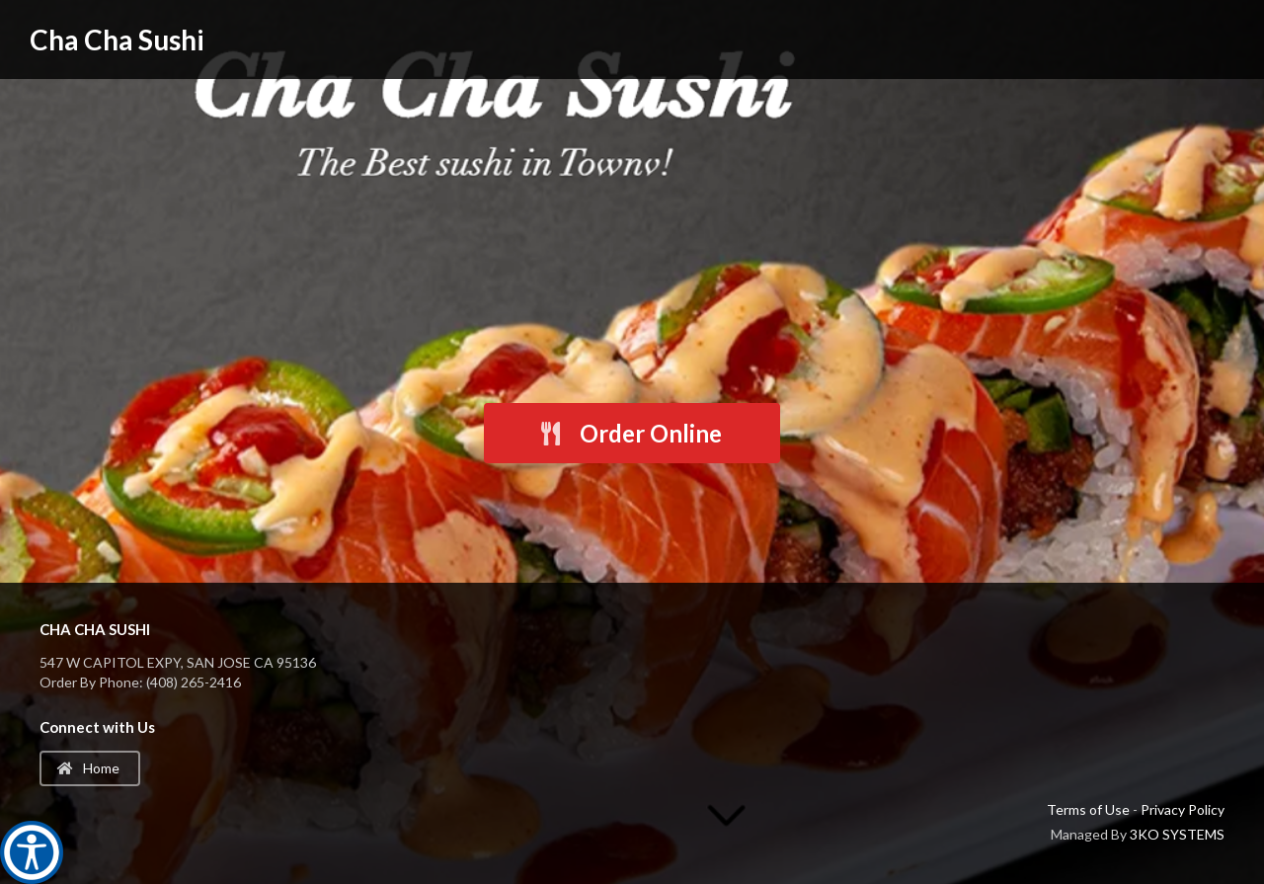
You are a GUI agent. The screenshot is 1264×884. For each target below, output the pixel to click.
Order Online (630, 433)
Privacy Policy (1182, 809)
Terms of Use (1088, 809)
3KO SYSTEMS (1177, 834)
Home (88, 768)
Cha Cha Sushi (117, 39)
